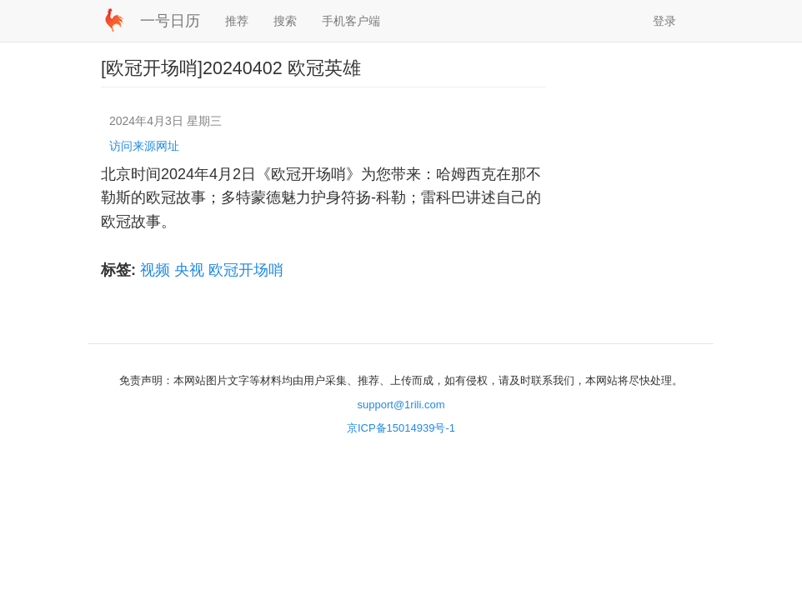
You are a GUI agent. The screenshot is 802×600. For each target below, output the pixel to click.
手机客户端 (351, 21)
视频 (155, 270)
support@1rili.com (401, 404)
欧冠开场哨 (245, 270)
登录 (664, 21)
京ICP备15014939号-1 (401, 428)
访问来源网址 (144, 145)
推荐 (236, 21)
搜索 (285, 21)
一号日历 (170, 20)
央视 (189, 270)
